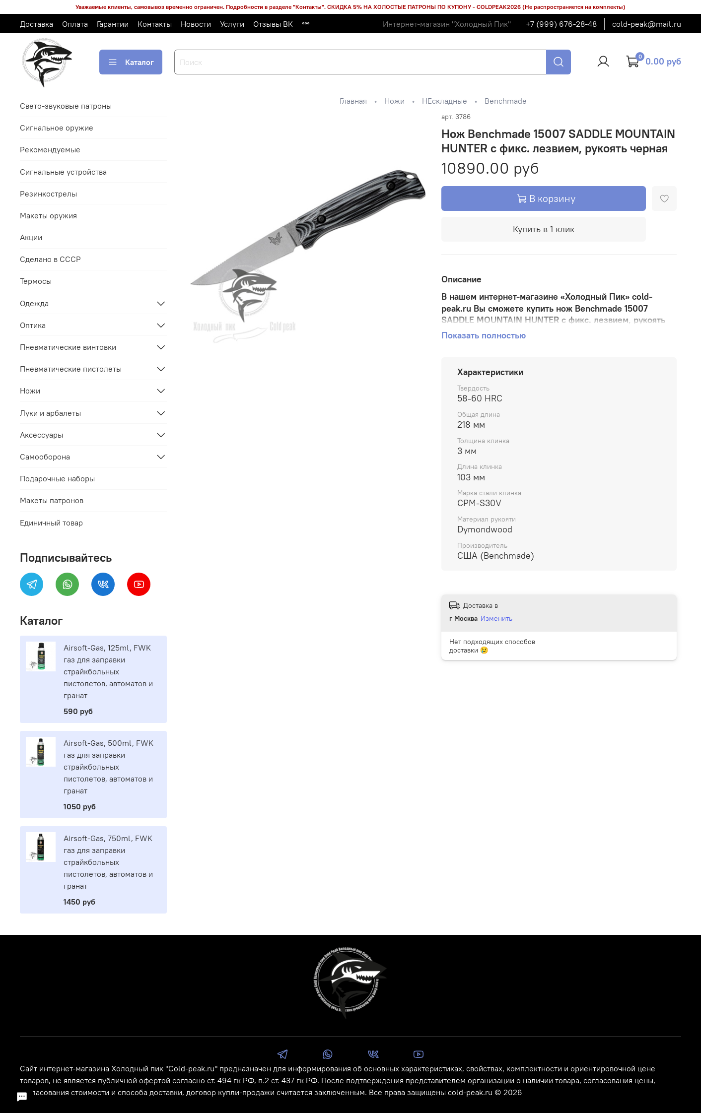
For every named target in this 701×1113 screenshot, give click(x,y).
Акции (31, 237)
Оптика (33, 325)
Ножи (394, 101)
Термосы (36, 281)
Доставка (36, 24)
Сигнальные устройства (63, 172)
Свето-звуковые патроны (66, 106)
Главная (353, 101)
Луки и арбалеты (50, 413)
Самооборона (45, 456)
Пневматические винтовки (68, 347)
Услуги (232, 24)
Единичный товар (51, 522)
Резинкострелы (48, 193)
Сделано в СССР (50, 259)
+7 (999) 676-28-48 (561, 24)
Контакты (155, 24)
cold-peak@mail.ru (646, 24)
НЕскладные (444, 101)
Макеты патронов (51, 500)
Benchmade (506, 101)
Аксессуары (41, 435)
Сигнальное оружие (56, 127)
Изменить (496, 618)
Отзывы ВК (273, 24)
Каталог (131, 62)
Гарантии (113, 24)
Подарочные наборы (57, 478)
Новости (196, 24)
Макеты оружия (48, 215)
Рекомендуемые (50, 149)
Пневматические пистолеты (71, 369)
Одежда (34, 303)
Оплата (75, 24)
